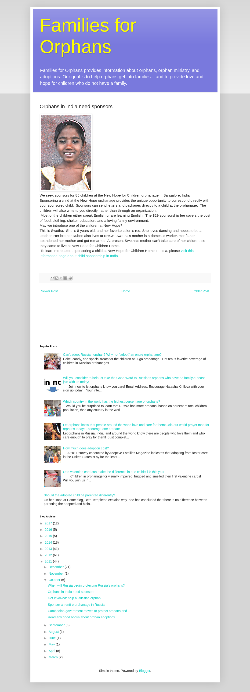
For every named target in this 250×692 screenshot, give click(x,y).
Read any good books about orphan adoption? (81, 617)
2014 (49, 542)
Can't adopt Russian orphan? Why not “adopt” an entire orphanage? (112, 354)
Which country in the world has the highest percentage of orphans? (111, 401)
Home (125, 291)
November (57, 573)
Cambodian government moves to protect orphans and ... (89, 611)
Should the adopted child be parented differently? (79, 495)
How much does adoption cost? (86, 448)
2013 (49, 549)
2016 (49, 529)
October (55, 580)
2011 (49, 561)
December (57, 567)
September (57, 625)
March (54, 657)
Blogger (144, 671)
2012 (49, 555)
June (53, 638)
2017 (49, 523)
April (52, 651)
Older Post (201, 291)
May (52, 644)
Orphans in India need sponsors (71, 592)
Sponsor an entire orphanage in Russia (76, 604)
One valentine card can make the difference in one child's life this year (114, 472)
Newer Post (49, 291)
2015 (49, 536)
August (54, 632)
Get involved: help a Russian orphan (74, 598)
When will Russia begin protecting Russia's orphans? (86, 585)
